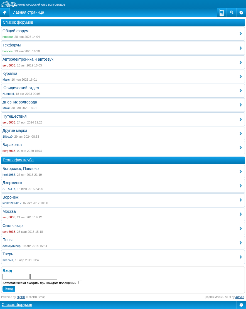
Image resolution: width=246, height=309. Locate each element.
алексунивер (12, 246)
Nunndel (8, 93)
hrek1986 (9, 174)
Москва (9, 211)
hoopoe (8, 36)
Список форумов (18, 22)
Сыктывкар (13, 225)
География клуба (18, 160)
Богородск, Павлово (21, 168)
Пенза (8, 240)
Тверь (8, 254)
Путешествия (14, 116)
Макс (6, 79)
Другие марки (15, 130)
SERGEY (9, 189)
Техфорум (12, 45)
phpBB (21, 297)
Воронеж (10, 197)
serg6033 (9, 65)
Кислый (8, 260)
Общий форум (15, 31)
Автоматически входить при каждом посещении (42, 283)
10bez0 (8, 136)
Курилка (10, 73)
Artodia (239, 297)
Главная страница (27, 12)
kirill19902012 (12, 203)
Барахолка (12, 144)
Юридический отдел (21, 88)
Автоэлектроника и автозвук (28, 59)
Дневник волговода (20, 102)
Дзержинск (12, 183)
